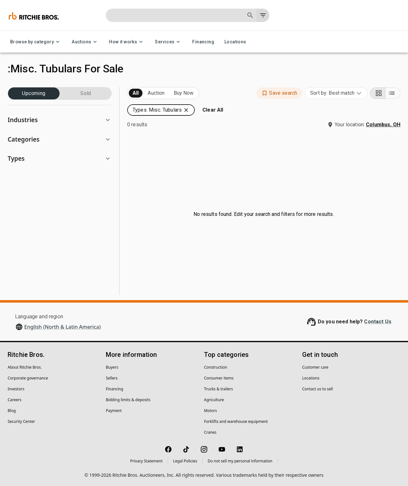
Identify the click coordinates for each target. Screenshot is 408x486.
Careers (14, 399)
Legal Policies (185, 461)
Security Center (21, 421)
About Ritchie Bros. (25, 367)
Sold (86, 93)
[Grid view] (377, 93)
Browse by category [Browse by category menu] (36, 42)
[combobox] (336, 93)
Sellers (112, 378)
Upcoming (34, 93)
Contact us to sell (317, 389)
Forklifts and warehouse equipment (236, 421)
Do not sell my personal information (240, 461)
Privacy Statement (146, 461)
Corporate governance (28, 378)
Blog (12, 410)
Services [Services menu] (168, 42)
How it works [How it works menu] (126, 42)
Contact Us (377, 322)
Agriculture (214, 399)
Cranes (210, 432)
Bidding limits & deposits (128, 399)
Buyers (112, 367)
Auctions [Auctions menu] (85, 42)
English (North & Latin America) (62, 326)
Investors (16, 389)
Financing (203, 42)
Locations (235, 42)
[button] (60, 120)
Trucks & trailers (218, 389)
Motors (210, 410)
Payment (114, 410)
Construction (215, 367)
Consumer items (219, 378)
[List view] (392, 93)
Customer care (315, 367)
